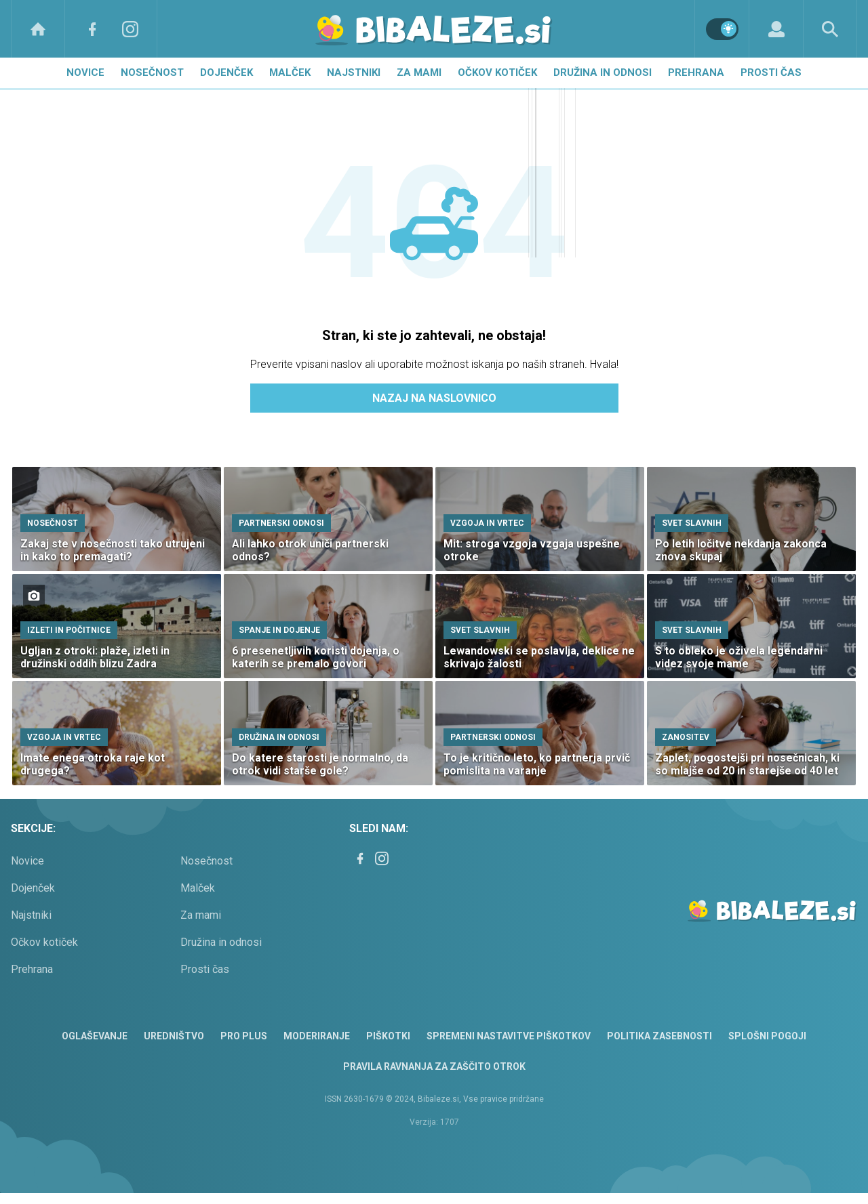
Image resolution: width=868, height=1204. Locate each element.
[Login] (776, 29)
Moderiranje (316, 1036)
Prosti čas (771, 72)
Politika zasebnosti (659, 1036)
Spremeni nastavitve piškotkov (509, 1036)
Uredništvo (174, 1036)
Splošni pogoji (767, 1036)
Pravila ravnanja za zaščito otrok (434, 1066)
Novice (85, 72)
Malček (290, 72)
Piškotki (388, 1036)
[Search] (830, 29)
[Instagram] (130, 29)
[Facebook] (92, 29)
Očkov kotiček (497, 72)
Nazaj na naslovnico (434, 398)
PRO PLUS (243, 1036)
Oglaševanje (94, 1036)
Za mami (419, 72)
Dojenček (226, 72)
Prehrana (696, 72)
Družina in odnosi (602, 72)
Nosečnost (152, 72)
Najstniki (353, 72)
